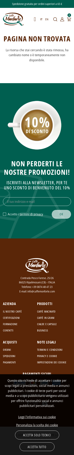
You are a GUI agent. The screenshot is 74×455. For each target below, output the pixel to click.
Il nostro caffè (12, 311)
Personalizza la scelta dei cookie (37, 425)
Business (42, 330)
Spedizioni (9, 356)
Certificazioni (11, 318)
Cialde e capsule (47, 324)
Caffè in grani (45, 318)
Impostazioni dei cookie (51, 362)
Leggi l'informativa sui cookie (37, 417)
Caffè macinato (46, 311)
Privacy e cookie (47, 356)
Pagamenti (9, 362)
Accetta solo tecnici (37, 435)
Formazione (10, 324)
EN (46, 19)
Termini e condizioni (50, 350)
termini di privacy (31, 214)
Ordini (7, 350)
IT (41, 19)
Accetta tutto (37, 447)
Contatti (8, 330)
